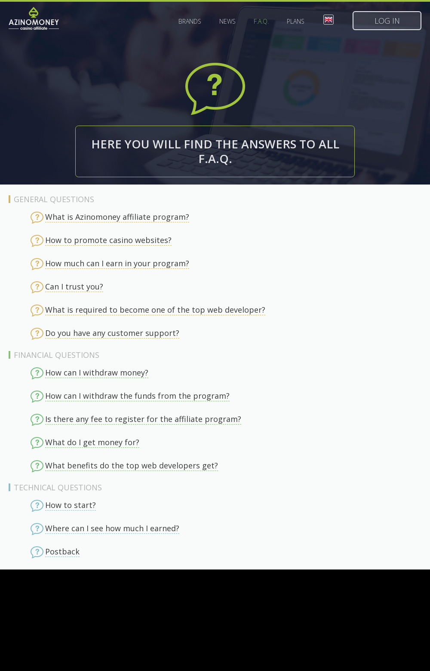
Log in (387, 20)
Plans (295, 21)
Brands (189, 21)
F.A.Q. (261, 21)
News (227, 21)
